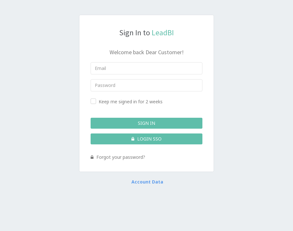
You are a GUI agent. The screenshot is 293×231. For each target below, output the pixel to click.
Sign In (146, 123)
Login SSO (146, 139)
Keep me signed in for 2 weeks (131, 101)
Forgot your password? (118, 157)
